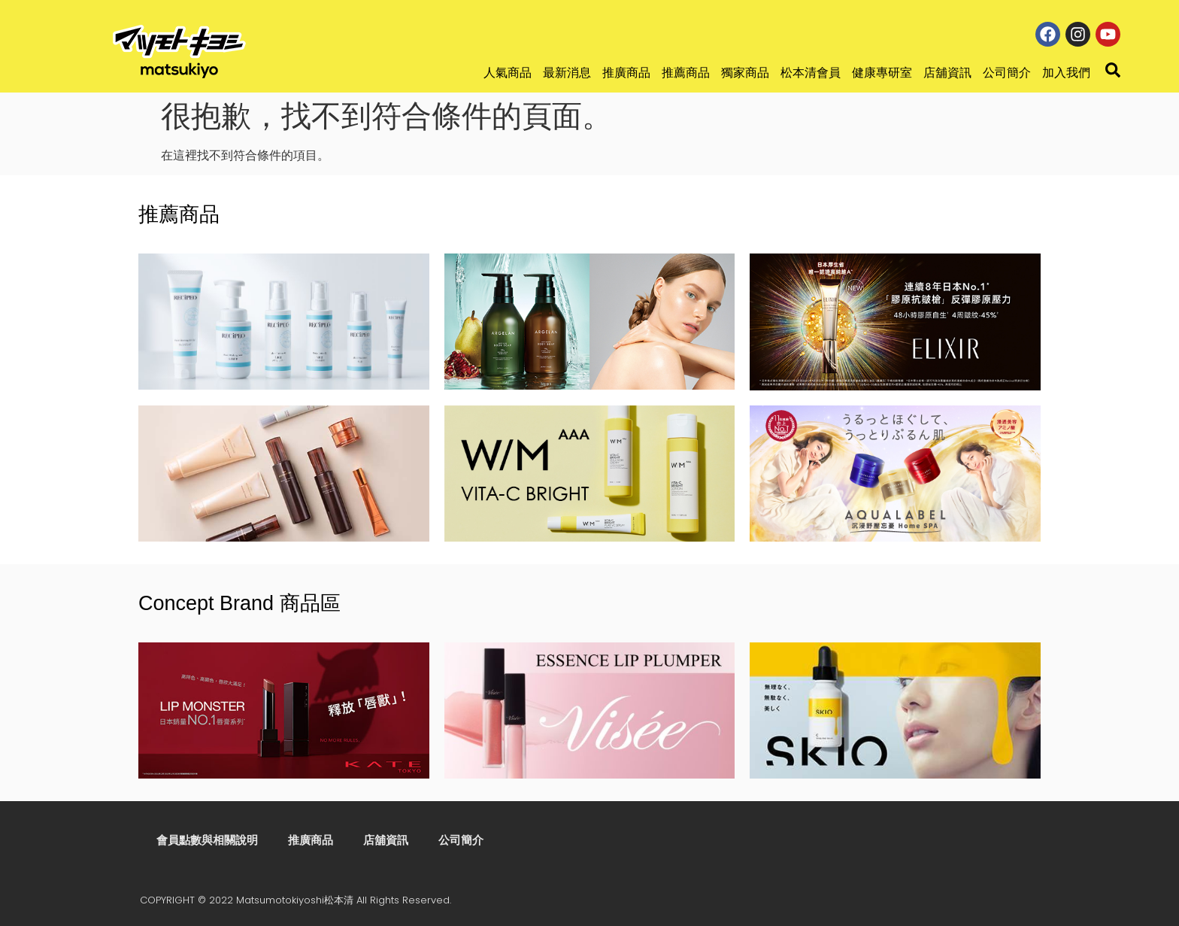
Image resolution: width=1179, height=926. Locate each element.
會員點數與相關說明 (205, 839)
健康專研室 (882, 72)
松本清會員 (810, 72)
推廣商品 (626, 72)
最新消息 (567, 72)
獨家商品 (745, 72)
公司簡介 (1007, 72)
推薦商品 (686, 72)
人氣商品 (507, 72)
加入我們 (1066, 72)
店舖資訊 (947, 72)
